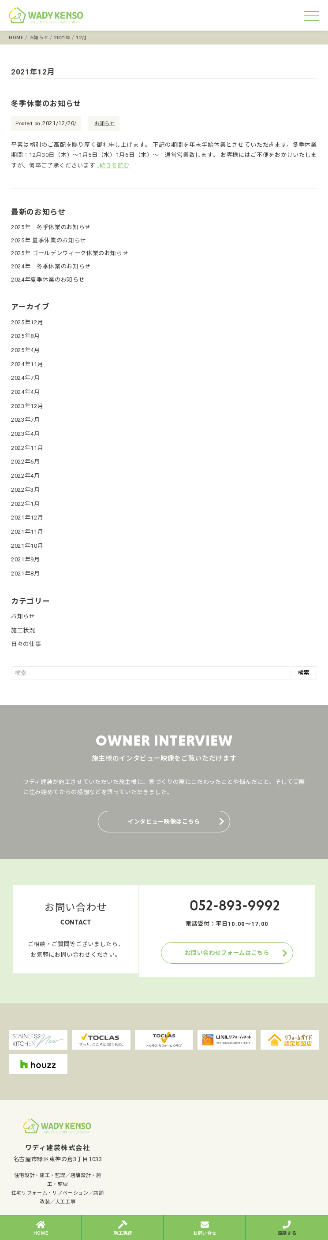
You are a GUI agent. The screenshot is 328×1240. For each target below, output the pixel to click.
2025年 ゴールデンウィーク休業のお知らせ (69, 253)
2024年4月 (25, 392)
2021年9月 (25, 559)
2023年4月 (25, 434)
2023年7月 (25, 419)
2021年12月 (27, 517)
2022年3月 (25, 489)
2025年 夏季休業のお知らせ (48, 240)
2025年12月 (27, 322)
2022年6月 (25, 461)
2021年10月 (27, 545)
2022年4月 (25, 475)
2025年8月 (25, 336)
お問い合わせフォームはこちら (227, 953)
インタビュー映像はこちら (164, 821)
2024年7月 (25, 378)
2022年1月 (25, 504)
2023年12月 (27, 406)
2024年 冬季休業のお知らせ (51, 266)
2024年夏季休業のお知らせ (48, 279)
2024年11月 (27, 364)
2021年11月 (27, 531)
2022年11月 (27, 448)
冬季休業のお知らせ (46, 103)
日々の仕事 (26, 644)
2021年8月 (25, 573)
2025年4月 (25, 350)
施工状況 (23, 630)
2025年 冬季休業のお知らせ (51, 227)
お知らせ (104, 123)
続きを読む (115, 165)
